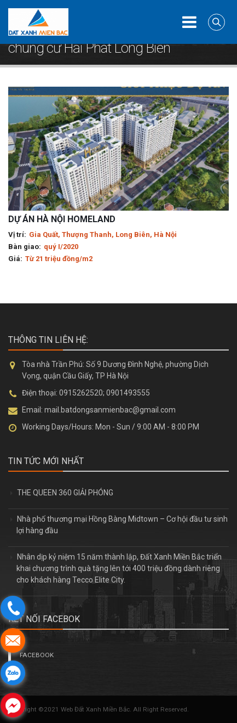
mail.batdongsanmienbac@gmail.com (110, 409)
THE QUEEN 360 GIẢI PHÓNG (65, 492)
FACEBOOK (37, 655)
